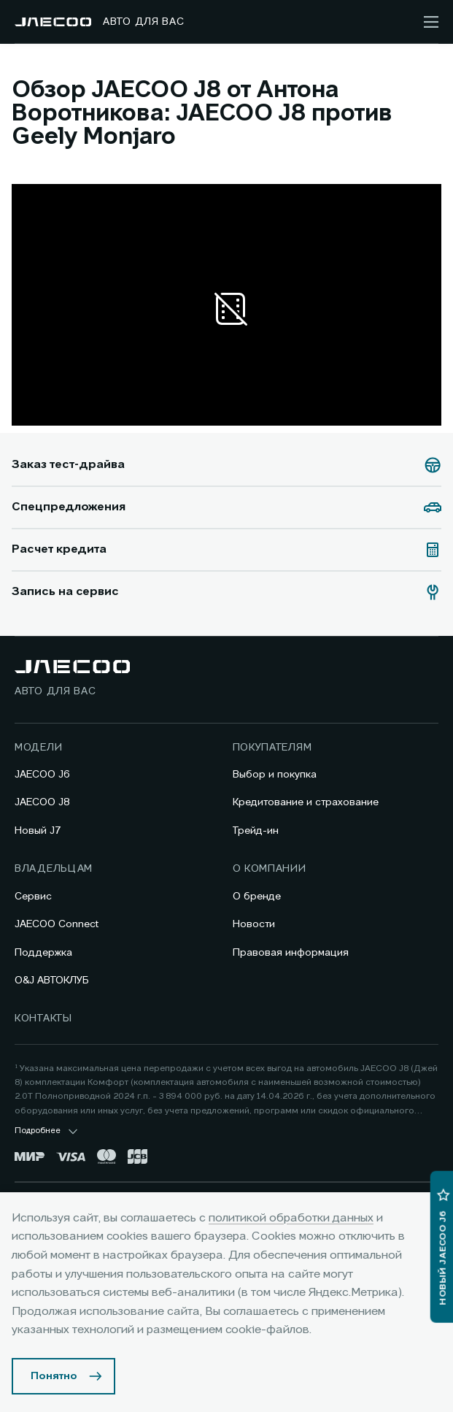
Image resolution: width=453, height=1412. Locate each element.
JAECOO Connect (56, 924)
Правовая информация (291, 953)
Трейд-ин (256, 831)
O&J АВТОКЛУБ (52, 980)
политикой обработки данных (291, 1218)
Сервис (33, 896)
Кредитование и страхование (306, 802)
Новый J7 (38, 831)
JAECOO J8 (42, 802)
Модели (38, 748)
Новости (254, 924)
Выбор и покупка (275, 775)
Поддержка (43, 953)
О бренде (257, 896)
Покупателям (272, 748)
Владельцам (54, 869)
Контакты (43, 1018)
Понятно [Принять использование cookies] (54, 1376)
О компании (269, 869)
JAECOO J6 (42, 775)
